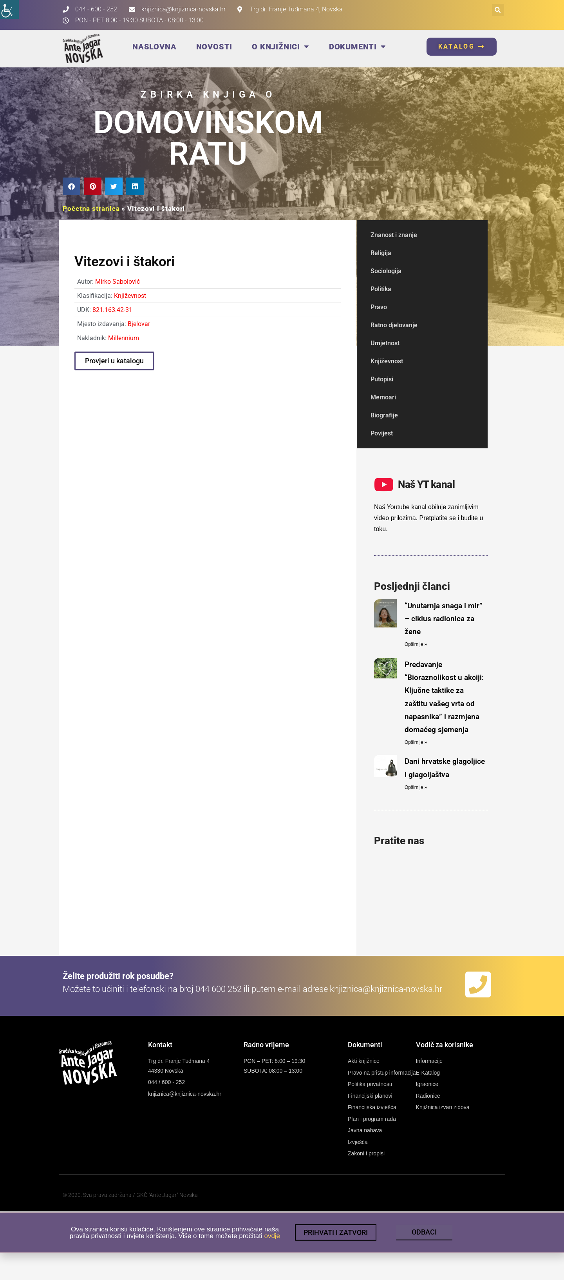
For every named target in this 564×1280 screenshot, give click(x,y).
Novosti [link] (214, 46)
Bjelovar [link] (139, 324)
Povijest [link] (382, 433)
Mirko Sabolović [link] (117, 281)
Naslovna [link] (154, 46)
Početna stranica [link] (91, 208)
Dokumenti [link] (357, 46)
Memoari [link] (383, 397)
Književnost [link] (130, 295)
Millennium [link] (123, 338)
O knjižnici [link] (280, 46)
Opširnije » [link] (416, 644)
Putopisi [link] (382, 379)
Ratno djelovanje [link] (394, 325)
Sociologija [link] (386, 271)
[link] (9, 9)
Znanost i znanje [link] (394, 235)
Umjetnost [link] (385, 343)
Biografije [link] (384, 415)
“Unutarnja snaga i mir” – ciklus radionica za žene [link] (444, 618)
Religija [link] (381, 253)
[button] (498, 10)
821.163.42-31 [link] (112, 310)
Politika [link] (381, 289)
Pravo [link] (379, 307)
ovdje (272, 1243)
